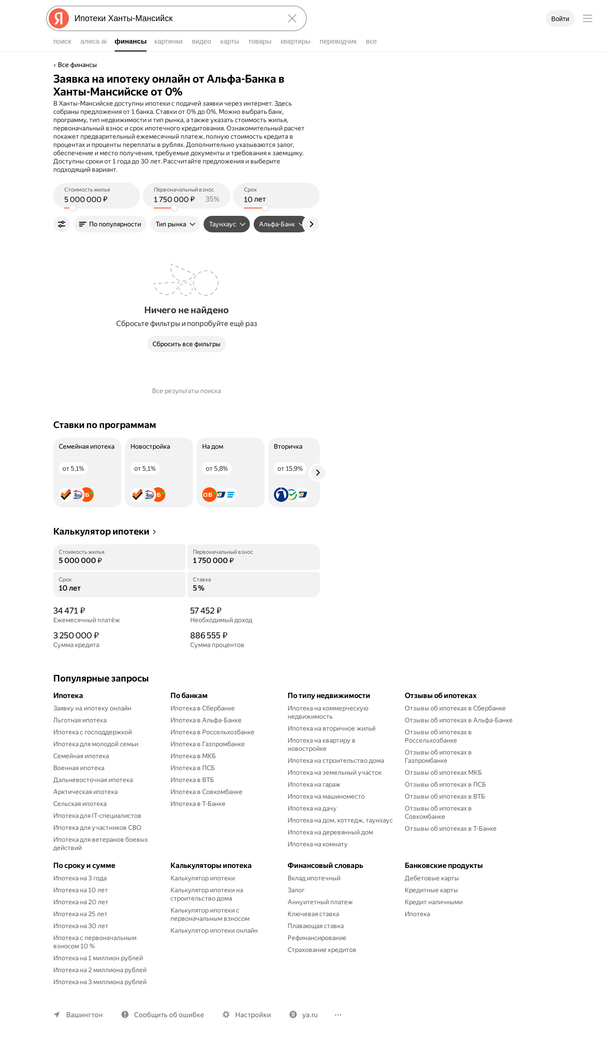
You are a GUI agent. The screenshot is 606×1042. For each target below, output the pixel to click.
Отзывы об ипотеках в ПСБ (445, 784)
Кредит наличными (434, 902)
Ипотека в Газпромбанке (207, 744)
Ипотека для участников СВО (97, 827)
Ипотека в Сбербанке (202, 708)
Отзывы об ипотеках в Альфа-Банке (459, 720)
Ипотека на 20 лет (80, 902)
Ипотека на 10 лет (80, 890)
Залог (296, 890)
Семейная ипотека (81, 756)
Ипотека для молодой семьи (95, 744)
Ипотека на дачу (312, 808)
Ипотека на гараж (314, 784)
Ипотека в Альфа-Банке (206, 720)
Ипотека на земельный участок (335, 772)
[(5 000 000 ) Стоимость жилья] (96, 199)
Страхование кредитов (322, 949)
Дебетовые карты (432, 878)
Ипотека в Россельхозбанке (212, 732)
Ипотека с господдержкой (92, 732)
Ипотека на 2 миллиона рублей (100, 970)
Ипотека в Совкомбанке (206, 791)
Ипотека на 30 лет (80, 925)
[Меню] (587, 18)
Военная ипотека (78, 768)
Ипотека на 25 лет (80, 914)
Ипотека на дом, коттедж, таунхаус (340, 820)
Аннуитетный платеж (320, 902)
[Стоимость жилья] (119, 561)
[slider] (72, 208)
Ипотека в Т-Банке (198, 803)
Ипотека (417, 914)
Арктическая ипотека (85, 791)
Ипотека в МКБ (193, 756)
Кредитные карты (431, 890)
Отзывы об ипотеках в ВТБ (445, 796)
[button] (110, 224)
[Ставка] (253, 588)
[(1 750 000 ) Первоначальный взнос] (186, 199)
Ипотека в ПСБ (192, 768)
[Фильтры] (61, 224)
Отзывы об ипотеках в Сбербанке (455, 708)
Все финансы (77, 64)
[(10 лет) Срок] (276, 199)
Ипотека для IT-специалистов (97, 815)
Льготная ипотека (80, 720)
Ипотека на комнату (318, 844)
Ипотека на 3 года (80, 878)
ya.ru (309, 1015)
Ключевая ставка (313, 914)
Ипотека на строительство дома (336, 760)
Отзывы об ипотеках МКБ (443, 772)
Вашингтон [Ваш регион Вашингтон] (84, 1015)
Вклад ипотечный (314, 878)
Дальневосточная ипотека (93, 779)
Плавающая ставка (316, 925)
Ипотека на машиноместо (326, 796)
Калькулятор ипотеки (202, 878)
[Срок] (119, 588)
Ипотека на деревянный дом (330, 832)
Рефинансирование (317, 937)
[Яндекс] (59, 18)
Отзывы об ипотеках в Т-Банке (451, 828)
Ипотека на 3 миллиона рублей (100, 982)
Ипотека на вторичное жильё (332, 728)
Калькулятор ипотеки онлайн (214, 930)
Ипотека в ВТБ (192, 779)
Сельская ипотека (80, 803)
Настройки (253, 1015)
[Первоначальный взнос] (253, 561)
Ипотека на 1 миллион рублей (98, 958)
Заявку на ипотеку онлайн (92, 708)
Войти (560, 19)
